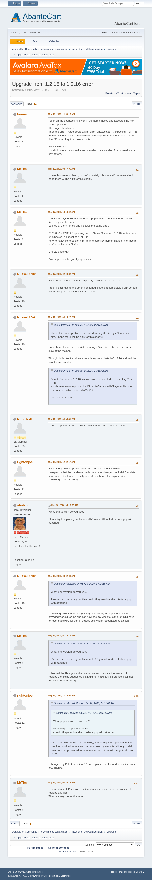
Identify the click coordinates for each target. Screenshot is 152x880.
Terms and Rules (126, 872)
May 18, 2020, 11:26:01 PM (61, 695)
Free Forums (24, 876)
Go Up (14, 823)
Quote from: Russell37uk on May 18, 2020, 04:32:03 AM (84, 703)
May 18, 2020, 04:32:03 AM (61, 576)
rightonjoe (25, 462)
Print (136, 104)
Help (113, 872)
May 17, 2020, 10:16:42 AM (61, 212)
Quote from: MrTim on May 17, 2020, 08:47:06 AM (81, 325)
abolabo (23, 505)
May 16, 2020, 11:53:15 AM (61, 114)
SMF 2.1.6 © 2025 (16, 872)
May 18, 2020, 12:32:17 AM (61, 462)
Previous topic (114, 93)
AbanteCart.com (68, 851)
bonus (22, 114)
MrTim (22, 169)
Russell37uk (26, 274)
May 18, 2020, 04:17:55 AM (64, 505)
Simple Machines (34, 872)
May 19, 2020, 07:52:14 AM (61, 782)
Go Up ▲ (140, 872)
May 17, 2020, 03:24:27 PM (61, 317)
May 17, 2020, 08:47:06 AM (61, 169)
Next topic (133, 93)
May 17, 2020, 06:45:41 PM (61, 419)
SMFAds (11, 876)
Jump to (90, 844)
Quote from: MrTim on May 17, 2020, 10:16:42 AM (81, 370)
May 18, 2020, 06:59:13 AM (61, 636)
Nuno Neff (24, 419)
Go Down (16, 104)
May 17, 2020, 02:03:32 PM (61, 274)
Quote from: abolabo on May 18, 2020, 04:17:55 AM (82, 583)
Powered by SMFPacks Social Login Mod (51, 876)
